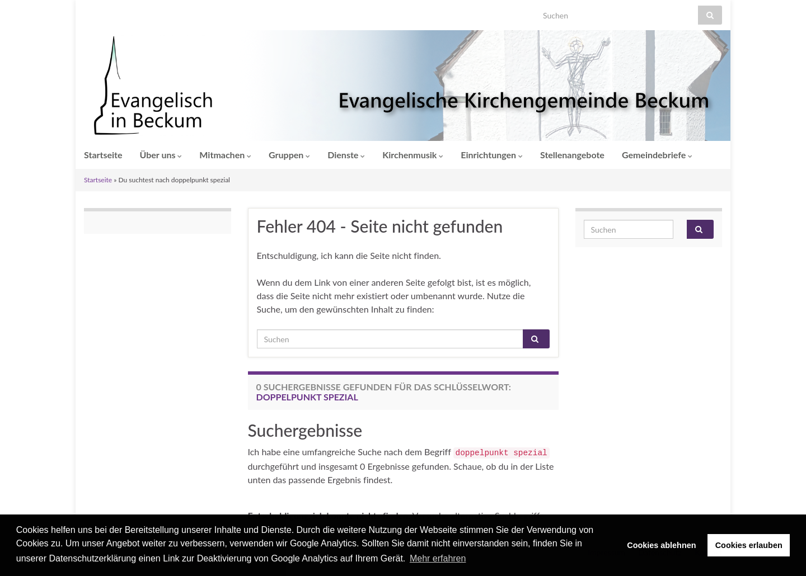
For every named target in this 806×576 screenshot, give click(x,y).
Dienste (346, 154)
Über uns (161, 154)
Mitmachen (225, 154)
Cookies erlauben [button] (748, 545)
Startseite (103, 154)
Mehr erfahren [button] (438, 558)
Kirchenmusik (412, 154)
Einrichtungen (492, 154)
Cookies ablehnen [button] (661, 545)
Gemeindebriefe (657, 154)
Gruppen (289, 154)
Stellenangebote (572, 154)
